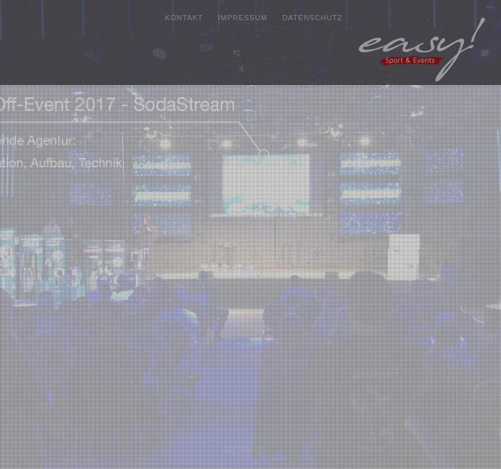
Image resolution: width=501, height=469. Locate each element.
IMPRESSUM (242, 17)
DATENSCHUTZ (312, 17)
